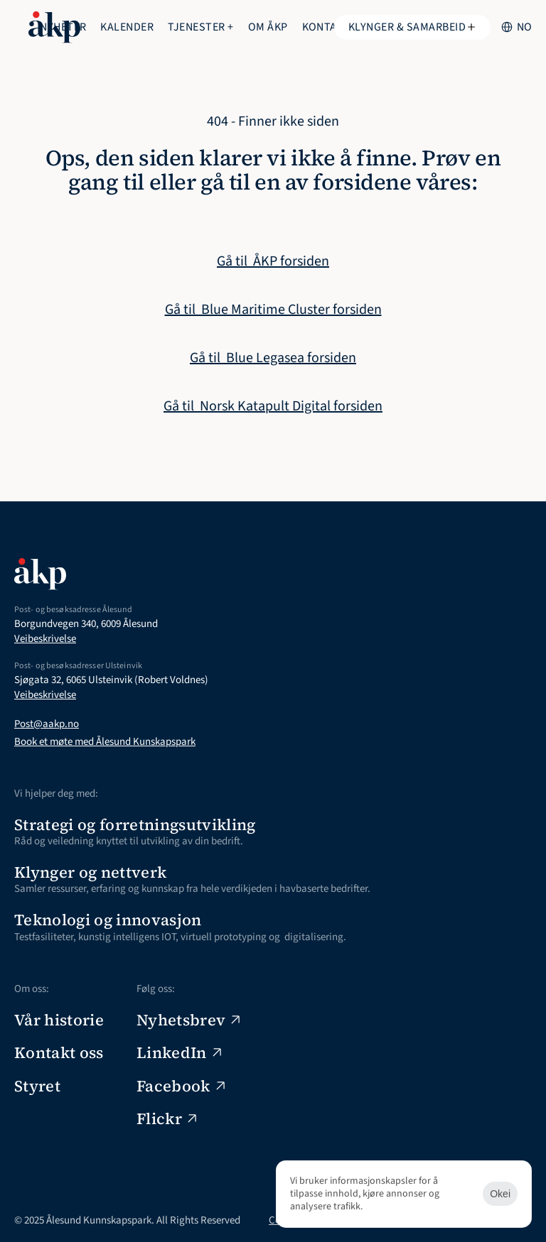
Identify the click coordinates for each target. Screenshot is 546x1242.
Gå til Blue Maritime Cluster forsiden (273, 310)
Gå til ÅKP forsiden (273, 261)
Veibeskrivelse (45, 638)
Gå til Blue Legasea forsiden (273, 358)
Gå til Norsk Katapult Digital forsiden (273, 406)
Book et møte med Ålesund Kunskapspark (105, 741)
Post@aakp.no (46, 724)
